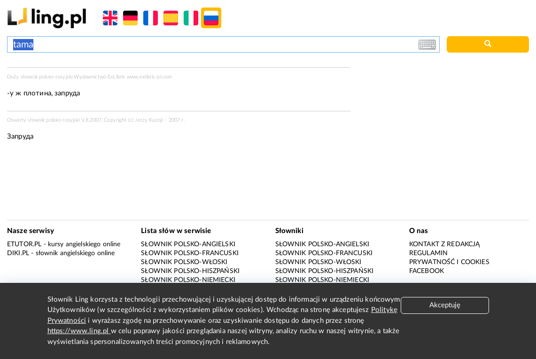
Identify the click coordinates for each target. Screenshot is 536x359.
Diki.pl (18, 253)
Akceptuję (444, 305)
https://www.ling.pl (79, 331)
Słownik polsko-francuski (190, 253)
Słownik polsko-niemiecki (188, 280)
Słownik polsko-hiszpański (190, 271)
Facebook (426, 271)
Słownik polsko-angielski (188, 244)
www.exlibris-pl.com (149, 76)
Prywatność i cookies (449, 262)
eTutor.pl (24, 244)
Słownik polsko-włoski (184, 262)
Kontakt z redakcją (444, 244)
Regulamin (428, 253)
